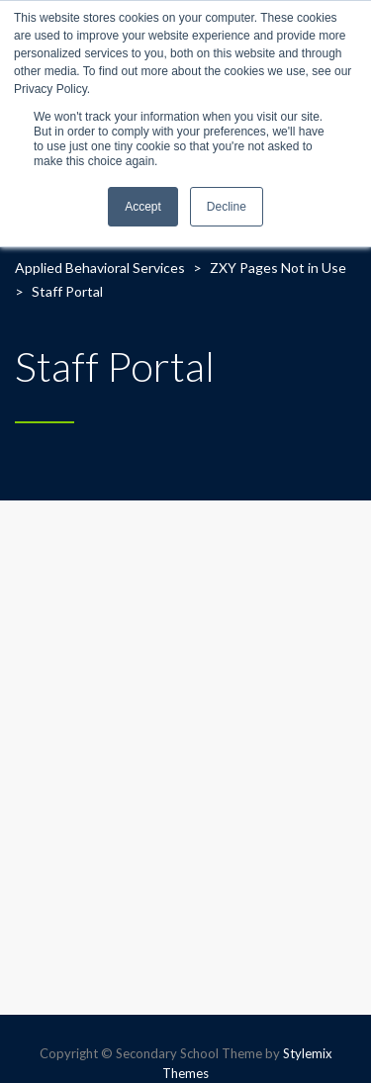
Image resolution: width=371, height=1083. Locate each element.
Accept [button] (143, 207)
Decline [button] (226, 207)
